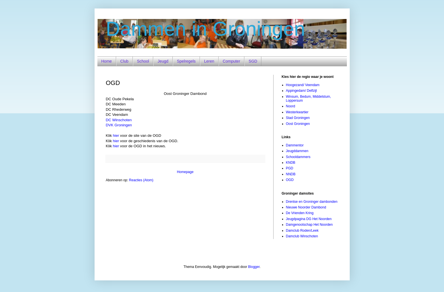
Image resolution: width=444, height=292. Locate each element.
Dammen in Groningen (205, 29)
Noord (290, 106)
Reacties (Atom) (141, 180)
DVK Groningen (119, 125)
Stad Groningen (298, 118)
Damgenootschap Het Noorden (309, 225)
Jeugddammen (297, 151)
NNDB (291, 174)
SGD (253, 61)
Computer (231, 61)
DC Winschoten (119, 120)
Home (106, 61)
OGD (290, 180)
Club (124, 61)
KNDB (290, 163)
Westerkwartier (297, 112)
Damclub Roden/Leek (302, 231)
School (143, 61)
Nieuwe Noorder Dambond (306, 207)
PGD (289, 168)
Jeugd (162, 61)
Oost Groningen (298, 124)
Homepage (185, 172)
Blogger (254, 267)
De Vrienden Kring (300, 213)
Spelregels (186, 61)
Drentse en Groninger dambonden (312, 202)
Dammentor (295, 145)
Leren (209, 61)
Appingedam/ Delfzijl (301, 91)
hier (116, 135)
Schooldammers (298, 157)
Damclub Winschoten (302, 236)
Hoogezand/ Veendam (303, 85)
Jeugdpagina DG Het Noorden (309, 219)
